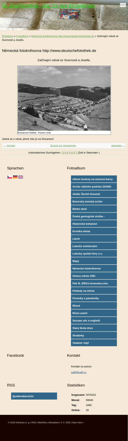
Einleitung (7, 36)
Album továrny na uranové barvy (92, 179)
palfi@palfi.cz (78, 372)
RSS (33, 422)
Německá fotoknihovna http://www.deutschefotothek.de (62, 36)
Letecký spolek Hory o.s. (87, 253)
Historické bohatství (84, 223)
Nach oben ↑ (78, 422)
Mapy (75, 261)
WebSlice (42, 422)
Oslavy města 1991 (84, 275)
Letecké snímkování (84, 246)
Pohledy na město (83, 290)
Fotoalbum (22, 36)
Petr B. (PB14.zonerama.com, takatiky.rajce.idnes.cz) (90, 284)
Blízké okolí (79, 208)
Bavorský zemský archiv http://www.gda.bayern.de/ (88, 202)
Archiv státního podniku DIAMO (91, 186)
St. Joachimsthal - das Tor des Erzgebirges (48, 5)
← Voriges (9, 145)
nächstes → (118, 145)
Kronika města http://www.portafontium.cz (88, 232)
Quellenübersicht (23, 396)
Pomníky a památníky (85, 298)
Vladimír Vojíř (80, 342)
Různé (76, 305)
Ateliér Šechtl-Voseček (86, 194)
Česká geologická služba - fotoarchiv (88, 217)
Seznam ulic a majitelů (86, 320)
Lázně (76, 238)
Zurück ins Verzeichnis (63, 145)
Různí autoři (79, 313)
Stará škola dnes (82, 328)
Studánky (78, 335)
